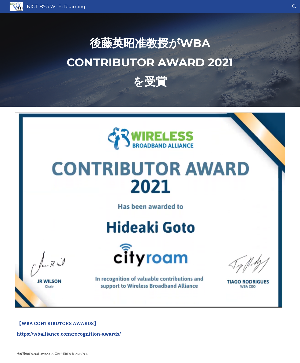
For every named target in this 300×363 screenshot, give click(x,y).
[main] (150, 60)
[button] (294, 6)
